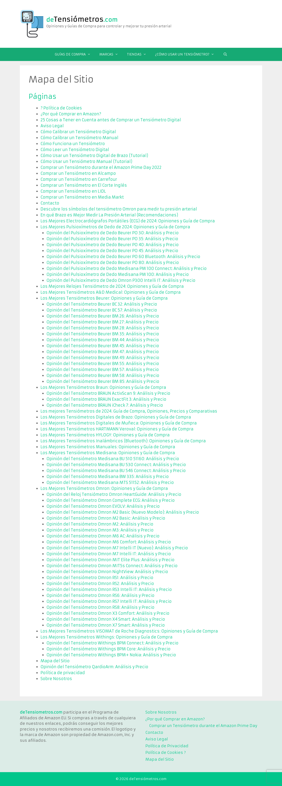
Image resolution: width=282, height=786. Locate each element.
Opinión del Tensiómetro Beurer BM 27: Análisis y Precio (102, 322)
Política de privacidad (63, 672)
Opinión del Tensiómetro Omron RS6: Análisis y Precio (100, 595)
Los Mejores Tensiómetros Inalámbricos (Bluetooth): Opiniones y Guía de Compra (123, 440)
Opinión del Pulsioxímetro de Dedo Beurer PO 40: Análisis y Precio (112, 244)
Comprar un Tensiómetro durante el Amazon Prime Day (203, 725)
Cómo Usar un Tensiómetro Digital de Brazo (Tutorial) (94, 155)
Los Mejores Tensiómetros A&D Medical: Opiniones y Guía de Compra (111, 292)
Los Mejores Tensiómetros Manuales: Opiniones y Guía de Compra (108, 446)
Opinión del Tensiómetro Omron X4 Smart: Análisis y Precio (105, 619)
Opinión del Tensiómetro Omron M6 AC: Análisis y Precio (103, 536)
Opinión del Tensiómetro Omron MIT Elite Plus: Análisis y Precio (110, 559)
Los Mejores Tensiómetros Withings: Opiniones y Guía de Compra (107, 637)
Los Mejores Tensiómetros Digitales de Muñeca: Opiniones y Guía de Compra (119, 423)
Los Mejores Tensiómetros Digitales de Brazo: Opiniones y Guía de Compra (116, 417)
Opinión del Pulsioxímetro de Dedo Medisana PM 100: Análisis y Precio (117, 274)
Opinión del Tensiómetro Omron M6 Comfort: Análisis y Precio (108, 541)
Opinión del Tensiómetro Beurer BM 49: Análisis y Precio (102, 357)
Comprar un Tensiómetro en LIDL (73, 191)
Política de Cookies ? (165, 752)
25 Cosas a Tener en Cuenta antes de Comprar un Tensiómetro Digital (111, 119)
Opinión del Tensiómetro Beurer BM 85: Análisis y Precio (102, 381)
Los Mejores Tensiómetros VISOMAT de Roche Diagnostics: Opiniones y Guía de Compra (129, 631)
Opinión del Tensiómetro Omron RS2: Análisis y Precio (100, 583)
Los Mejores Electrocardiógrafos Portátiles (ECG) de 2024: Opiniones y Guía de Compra (128, 220)
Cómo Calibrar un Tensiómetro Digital (78, 131)
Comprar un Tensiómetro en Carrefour (79, 179)
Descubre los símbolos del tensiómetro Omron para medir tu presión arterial (119, 209)
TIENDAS (139, 54)
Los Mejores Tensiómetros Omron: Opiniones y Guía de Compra (104, 488)
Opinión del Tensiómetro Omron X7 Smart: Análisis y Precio (105, 625)
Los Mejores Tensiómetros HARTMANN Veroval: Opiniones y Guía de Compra (117, 429)
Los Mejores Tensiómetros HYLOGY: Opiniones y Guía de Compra (105, 434)
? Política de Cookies (61, 108)
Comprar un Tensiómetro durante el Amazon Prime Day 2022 (101, 167)
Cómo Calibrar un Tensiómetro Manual (79, 137)
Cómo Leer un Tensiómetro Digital (75, 149)
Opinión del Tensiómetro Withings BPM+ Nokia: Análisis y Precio (111, 654)
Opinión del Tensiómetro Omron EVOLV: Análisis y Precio (103, 506)
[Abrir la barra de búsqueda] (225, 54)
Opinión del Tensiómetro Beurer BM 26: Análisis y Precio (102, 316)
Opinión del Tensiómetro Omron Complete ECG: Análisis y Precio (110, 500)
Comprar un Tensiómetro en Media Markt (82, 197)
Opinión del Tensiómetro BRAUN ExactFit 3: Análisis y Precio (106, 399)
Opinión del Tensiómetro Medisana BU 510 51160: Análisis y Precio (112, 458)
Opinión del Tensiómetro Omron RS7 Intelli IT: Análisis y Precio (109, 601)
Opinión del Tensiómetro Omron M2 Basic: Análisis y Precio (105, 518)
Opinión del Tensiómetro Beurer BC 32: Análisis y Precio (101, 304)
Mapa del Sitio (55, 660)
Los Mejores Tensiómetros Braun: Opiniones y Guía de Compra (103, 387)
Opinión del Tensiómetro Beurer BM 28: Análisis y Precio (102, 327)
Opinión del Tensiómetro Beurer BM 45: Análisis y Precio (102, 345)
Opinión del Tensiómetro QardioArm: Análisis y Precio (94, 666)
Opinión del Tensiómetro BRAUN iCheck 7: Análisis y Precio (104, 405)
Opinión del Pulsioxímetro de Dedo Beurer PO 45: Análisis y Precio (112, 250)
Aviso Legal (52, 125)
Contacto (50, 203)
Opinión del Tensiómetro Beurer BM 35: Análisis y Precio (102, 333)
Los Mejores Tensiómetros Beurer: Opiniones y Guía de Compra (104, 298)
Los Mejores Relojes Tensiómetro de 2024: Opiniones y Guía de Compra (112, 286)
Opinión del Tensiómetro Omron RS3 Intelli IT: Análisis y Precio (109, 589)
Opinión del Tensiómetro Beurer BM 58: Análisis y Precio (102, 375)
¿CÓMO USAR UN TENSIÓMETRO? (187, 54)
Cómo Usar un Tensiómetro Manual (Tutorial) (86, 161)
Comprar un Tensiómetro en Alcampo (78, 173)
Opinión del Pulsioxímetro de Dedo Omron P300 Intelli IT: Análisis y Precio (120, 280)
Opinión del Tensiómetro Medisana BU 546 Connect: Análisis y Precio (116, 470)
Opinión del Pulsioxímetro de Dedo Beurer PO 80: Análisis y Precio (112, 262)
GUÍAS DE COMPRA (75, 54)
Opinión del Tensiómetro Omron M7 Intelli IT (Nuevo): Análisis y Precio (117, 547)
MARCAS (110, 54)
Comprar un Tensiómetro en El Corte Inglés (84, 185)
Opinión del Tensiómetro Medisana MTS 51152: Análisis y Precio (110, 482)
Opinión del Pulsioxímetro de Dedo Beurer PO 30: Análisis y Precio (112, 232)
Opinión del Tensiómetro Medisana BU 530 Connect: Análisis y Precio (116, 464)
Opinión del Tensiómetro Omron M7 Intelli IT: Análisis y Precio (108, 553)
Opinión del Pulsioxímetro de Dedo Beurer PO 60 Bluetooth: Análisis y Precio (123, 256)
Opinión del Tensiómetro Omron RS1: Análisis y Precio (99, 577)
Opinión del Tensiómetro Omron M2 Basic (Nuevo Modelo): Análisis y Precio (122, 512)
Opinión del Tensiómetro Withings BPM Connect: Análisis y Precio (112, 643)
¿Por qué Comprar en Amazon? (71, 113)
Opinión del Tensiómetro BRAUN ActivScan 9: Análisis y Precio (108, 393)
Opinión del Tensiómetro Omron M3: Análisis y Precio (100, 530)
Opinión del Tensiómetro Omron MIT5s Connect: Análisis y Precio (112, 565)
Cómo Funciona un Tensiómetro (73, 143)
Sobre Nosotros (56, 678)
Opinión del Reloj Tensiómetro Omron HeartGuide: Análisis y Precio (113, 494)
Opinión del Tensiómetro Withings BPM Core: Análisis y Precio (108, 648)
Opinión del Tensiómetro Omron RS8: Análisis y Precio (100, 607)
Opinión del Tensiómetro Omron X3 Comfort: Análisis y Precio (107, 613)
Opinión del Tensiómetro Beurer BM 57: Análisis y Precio (102, 369)
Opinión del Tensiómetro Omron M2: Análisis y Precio (99, 524)
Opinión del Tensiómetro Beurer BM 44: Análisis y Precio (102, 339)
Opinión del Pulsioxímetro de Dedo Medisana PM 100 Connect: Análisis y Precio (126, 268)
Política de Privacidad (166, 746)
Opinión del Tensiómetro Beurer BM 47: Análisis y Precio (102, 351)
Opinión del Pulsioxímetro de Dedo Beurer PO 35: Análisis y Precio (112, 238)
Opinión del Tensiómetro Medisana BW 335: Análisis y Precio (107, 476)
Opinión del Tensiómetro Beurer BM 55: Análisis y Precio (102, 363)
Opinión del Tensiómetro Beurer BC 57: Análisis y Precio (101, 310)
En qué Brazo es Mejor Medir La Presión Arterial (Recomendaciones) (109, 215)
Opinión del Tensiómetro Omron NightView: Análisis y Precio (107, 571)
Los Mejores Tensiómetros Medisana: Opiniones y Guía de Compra (108, 452)
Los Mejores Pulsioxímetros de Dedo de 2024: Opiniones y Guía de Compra (115, 226)
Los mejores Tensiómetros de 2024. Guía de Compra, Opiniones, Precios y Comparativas (129, 411)
